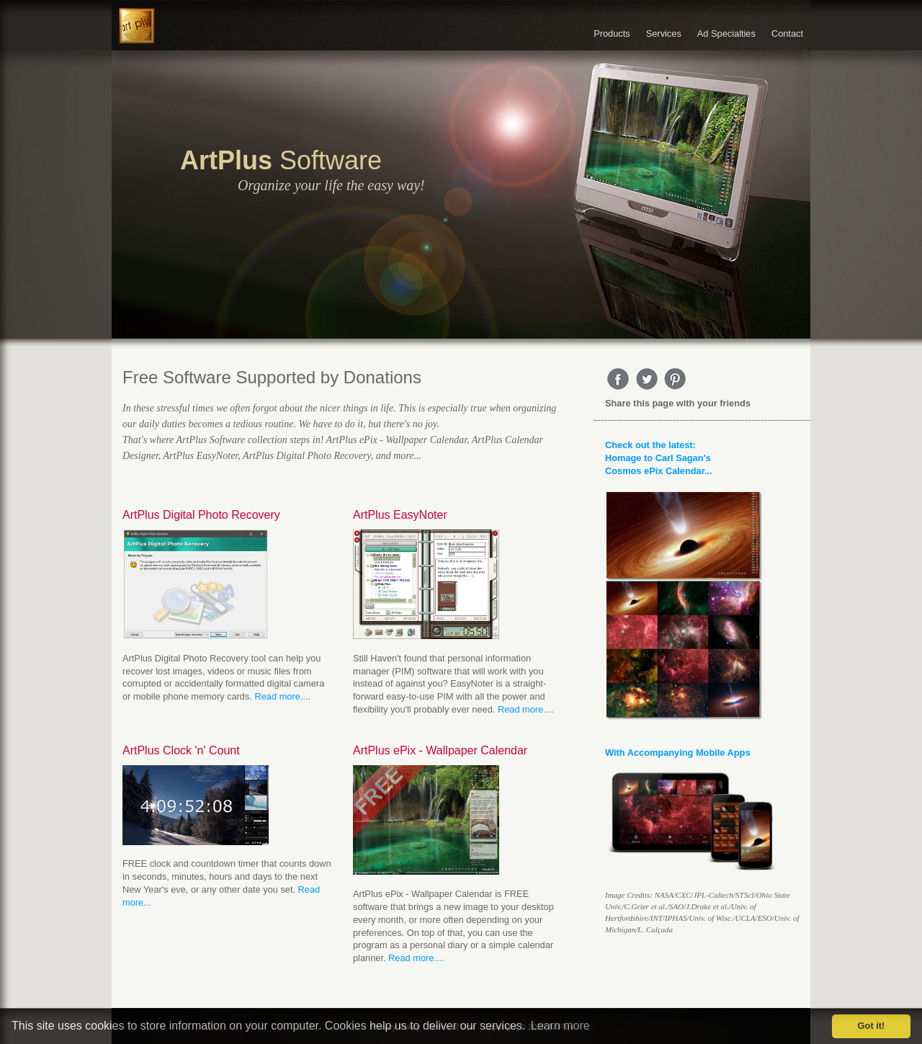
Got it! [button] (871, 1025)
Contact (787, 33)
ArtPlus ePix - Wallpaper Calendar (440, 750)
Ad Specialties (726, 33)
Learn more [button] (560, 1026)
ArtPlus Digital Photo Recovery (201, 515)
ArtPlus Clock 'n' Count (181, 750)
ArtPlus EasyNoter (400, 515)
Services (663, 33)
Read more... (281, 696)
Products (612, 33)
